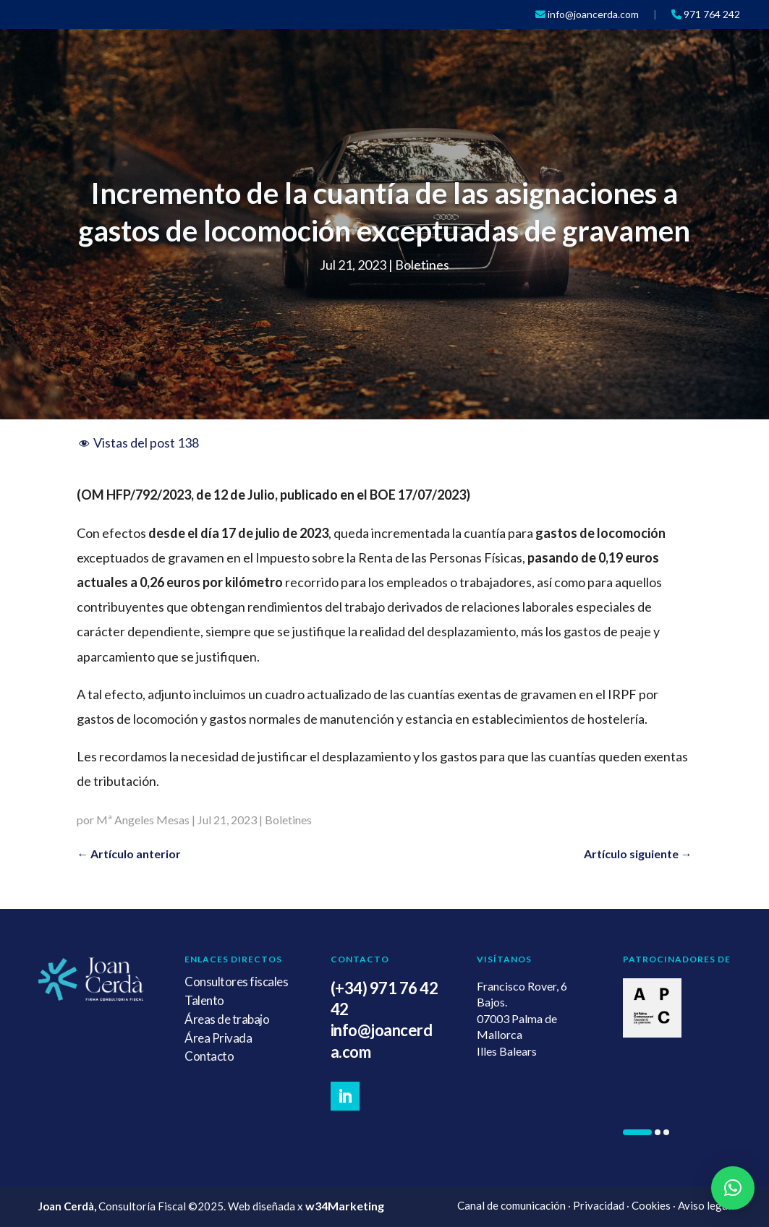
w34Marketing (344, 1206)
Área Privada (218, 1038)
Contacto (209, 1056)
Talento (204, 1000)
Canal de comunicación (511, 1205)
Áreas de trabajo (226, 1019)
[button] (637, 1132)
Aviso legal (704, 1205)
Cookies (651, 1205)
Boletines (422, 265)
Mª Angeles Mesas (143, 819)
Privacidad (598, 1205)
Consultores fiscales (236, 981)
